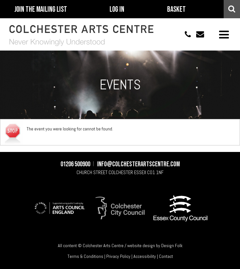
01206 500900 (184, 34)
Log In (117, 9)
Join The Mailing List (40, 9)
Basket (176, 9)
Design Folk (171, 245)
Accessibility (144, 256)
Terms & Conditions (85, 256)
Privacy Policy (118, 256)
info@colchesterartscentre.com (197, 34)
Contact (166, 256)
